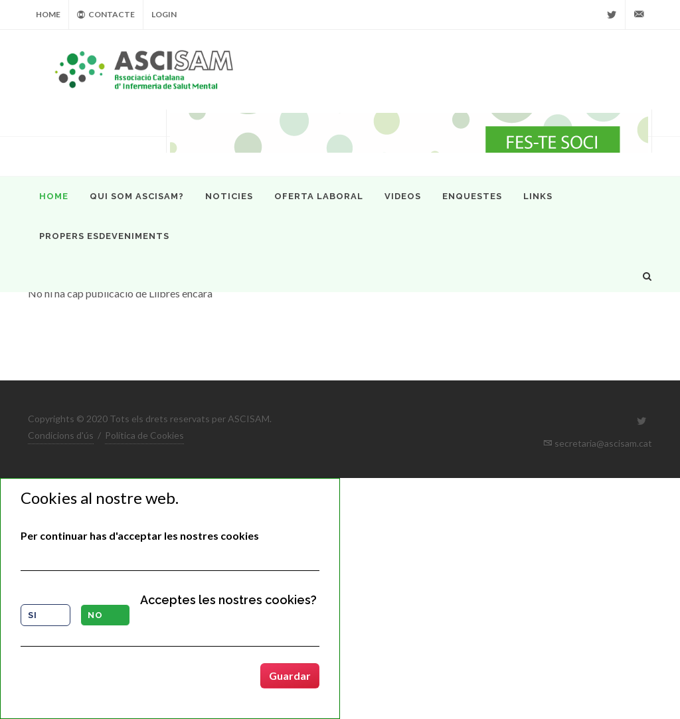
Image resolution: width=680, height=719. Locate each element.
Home (48, 14)
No (95, 615)
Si (32, 615)
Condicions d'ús (61, 435)
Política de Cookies (144, 435)
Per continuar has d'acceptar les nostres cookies (140, 535)
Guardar (290, 675)
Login (164, 14)
